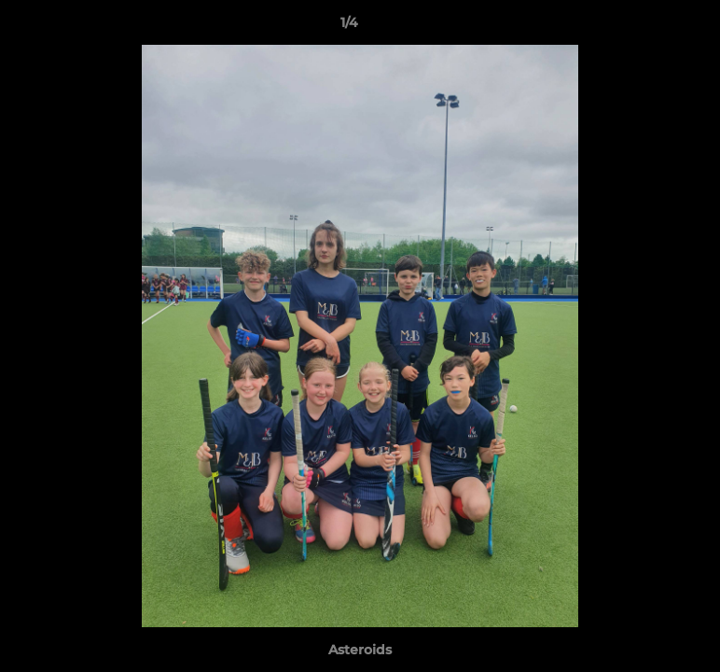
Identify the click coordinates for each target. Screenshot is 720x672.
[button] (641, 27)
